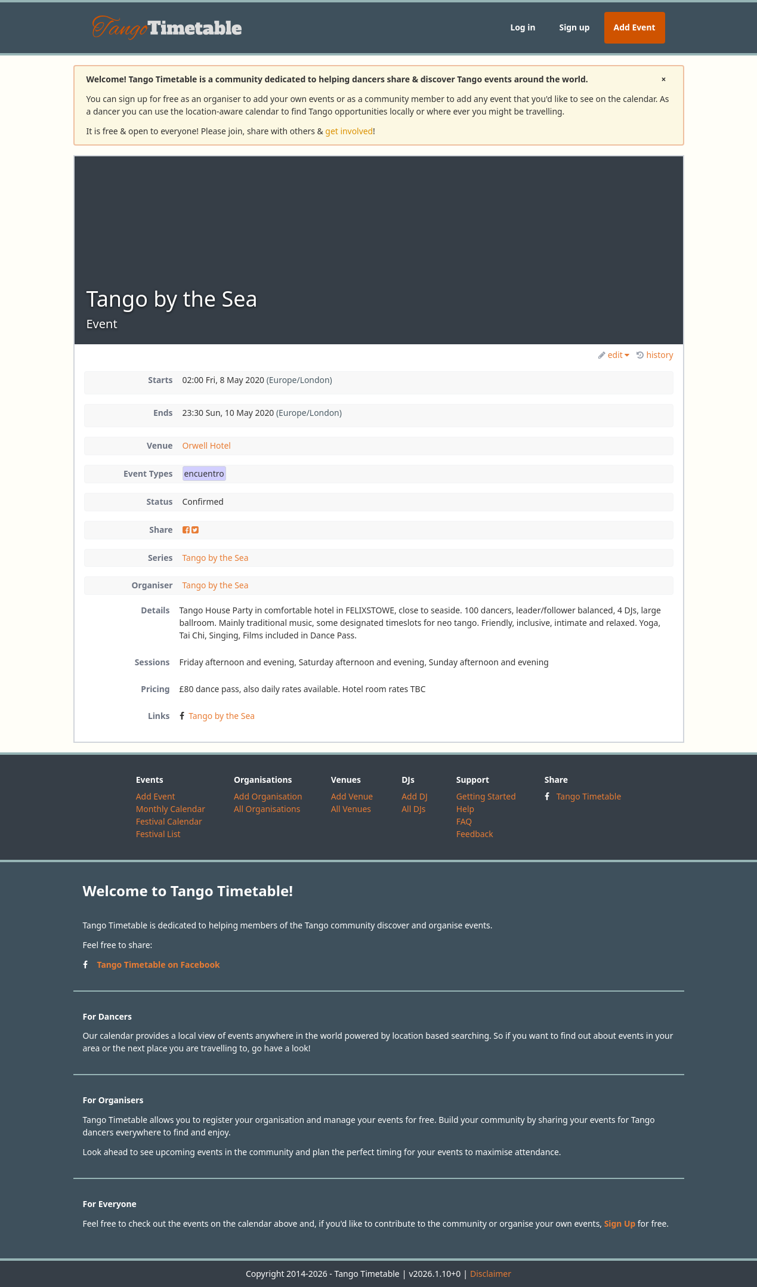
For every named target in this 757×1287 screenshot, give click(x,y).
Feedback (474, 834)
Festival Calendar (169, 821)
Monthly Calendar (170, 808)
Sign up (574, 27)
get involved (349, 131)
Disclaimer (490, 1273)
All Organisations (267, 808)
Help (465, 808)
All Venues (351, 808)
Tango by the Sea (216, 557)
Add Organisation (268, 796)
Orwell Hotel (207, 445)
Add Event (635, 27)
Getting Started (486, 796)
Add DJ (414, 796)
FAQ (464, 821)
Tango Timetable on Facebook (158, 964)
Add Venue (352, 796)
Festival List (158, 834)
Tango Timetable (589, 796)
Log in (522, 27)
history (655, 354)
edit (614, 354)
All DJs (413, 808)
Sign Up (620, 1223)
